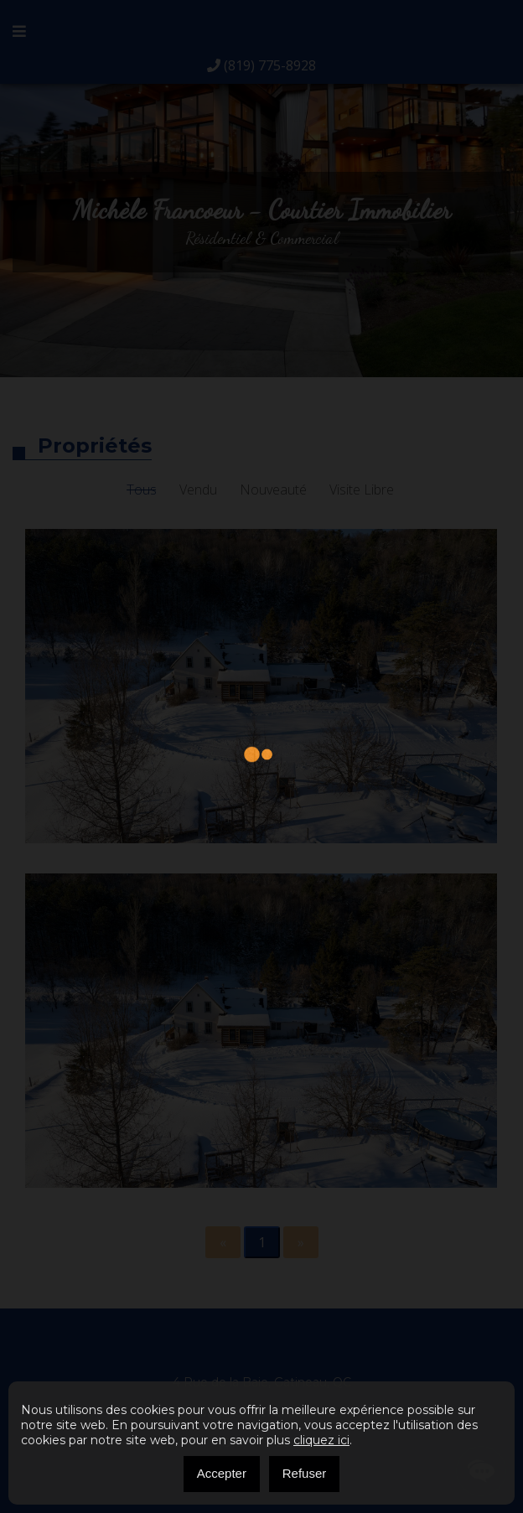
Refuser (304, 1473)
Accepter (221, 1473)
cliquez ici (321, 1440)
